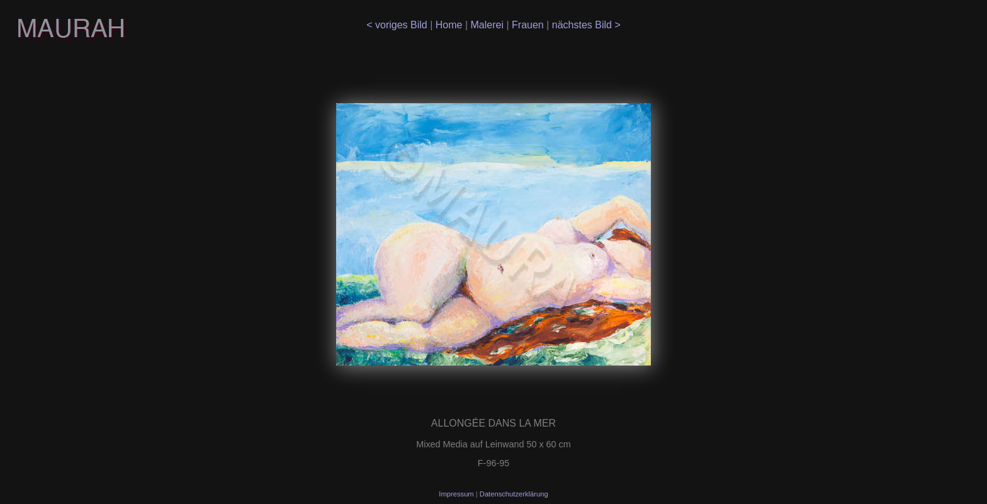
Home (450, 25)
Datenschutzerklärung (514, 494)
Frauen (529, 25)
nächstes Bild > (584, 25)
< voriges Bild (398, 25)
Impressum (457, 494)
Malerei (489, 25)
